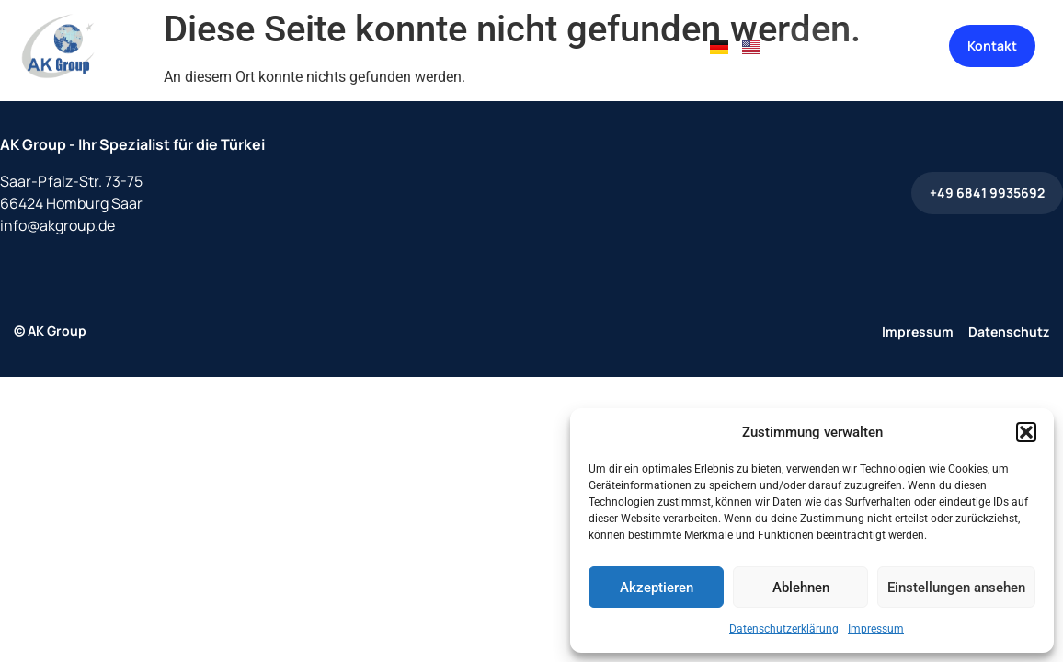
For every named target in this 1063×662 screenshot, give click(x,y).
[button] (1026, 432)
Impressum (876, 628)
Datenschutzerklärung (784, 628)
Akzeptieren (656, 587)
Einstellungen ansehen (956, 587)
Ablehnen (800, 587)
